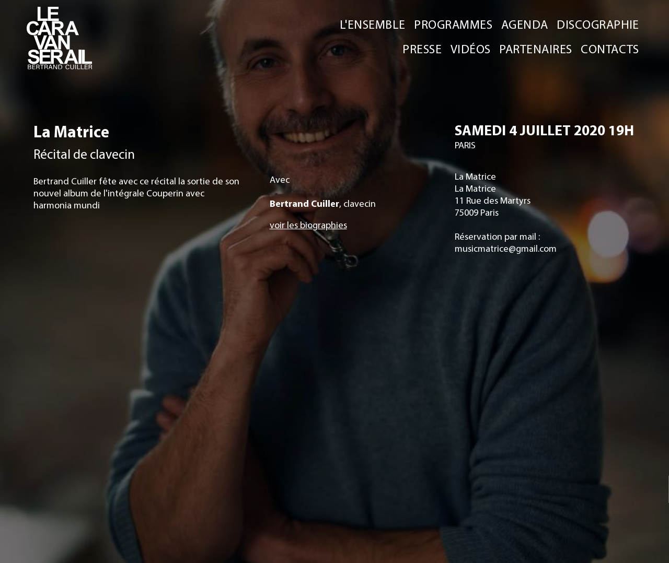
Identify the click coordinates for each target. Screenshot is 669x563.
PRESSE (422, 48)
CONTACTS (610, 48)
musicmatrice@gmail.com (505, 248)
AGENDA (524, 23)
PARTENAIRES (535, 48)
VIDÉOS (471, 48)
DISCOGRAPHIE (598, 23)
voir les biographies (308, 225)
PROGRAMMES (453, 23)
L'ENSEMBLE (373, 23)
